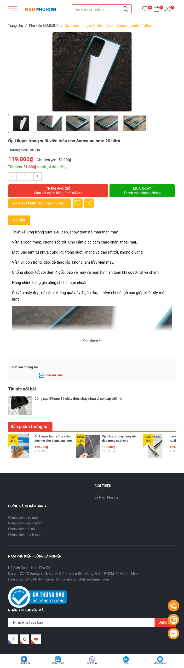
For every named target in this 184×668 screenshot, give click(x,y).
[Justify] (125, 9)
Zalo (126, 663)
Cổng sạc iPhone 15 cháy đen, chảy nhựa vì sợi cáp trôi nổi (78, 399)
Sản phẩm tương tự (29, 411)
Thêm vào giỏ (58, 190)
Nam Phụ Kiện (46, 642)
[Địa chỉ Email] (92, 608)
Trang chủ (24, 663)
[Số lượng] (25, 176)
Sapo (78, 642)
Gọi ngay (92, 663)
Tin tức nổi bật (22, 388)
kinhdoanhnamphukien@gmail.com (82, 565)
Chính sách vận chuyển (25, 509)
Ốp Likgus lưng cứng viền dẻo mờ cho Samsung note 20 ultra (53, 426)
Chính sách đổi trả (21, 514)
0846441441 (27, 203)
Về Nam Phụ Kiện (107, 483)
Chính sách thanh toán (24, 520)
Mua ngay (142, 190)
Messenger (160, 663)
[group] (92, 71)
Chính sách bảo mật (23, 503)
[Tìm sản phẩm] (101, 9)
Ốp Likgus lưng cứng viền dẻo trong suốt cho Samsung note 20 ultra (119, 426)
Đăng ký (165, 607)
